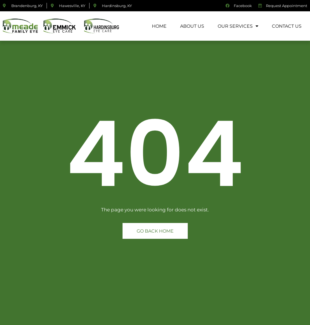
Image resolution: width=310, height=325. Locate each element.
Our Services (238, 26)
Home (159, 26)
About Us (192, 26)
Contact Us (287, 26)
